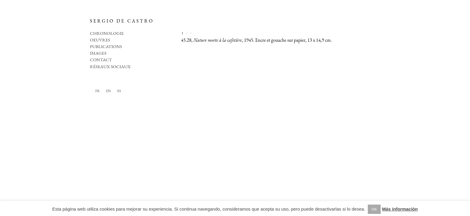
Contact (101, 59)
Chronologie (107, 33)
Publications (106, 46)
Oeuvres (100, 40)
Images (98, 53)
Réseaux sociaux (110, 66)
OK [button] (374, 209)
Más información (400, 209)
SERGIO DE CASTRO (122, 21)
